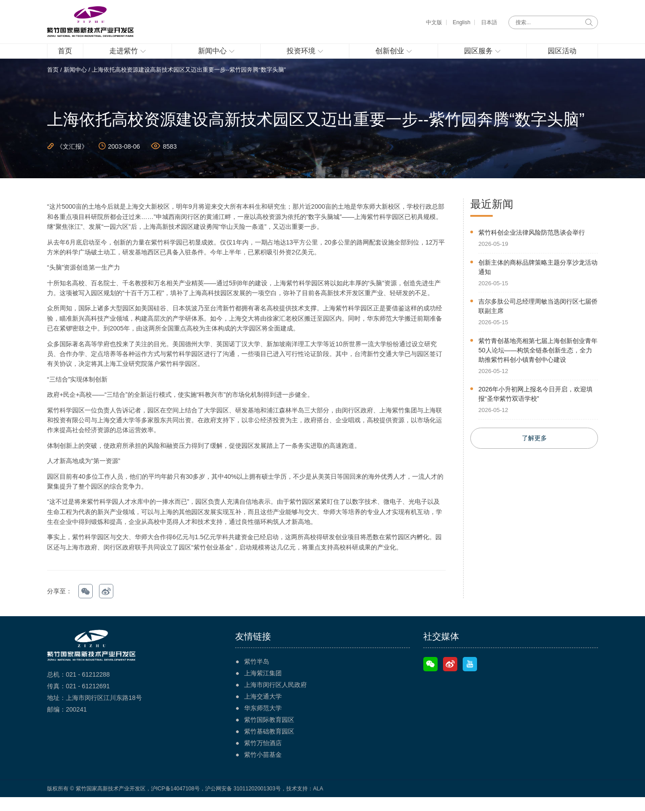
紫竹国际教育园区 (269, 733)
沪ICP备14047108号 (175, 802)
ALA (318, 802)
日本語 (489, 22)
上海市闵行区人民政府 (275, 698)
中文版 (434, 22)
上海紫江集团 (263, 687)
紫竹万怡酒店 (263, 756)
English (461, 22)
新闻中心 (75, 83)
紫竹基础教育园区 (269, 745)
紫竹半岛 (256, 675)
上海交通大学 (263, 710)
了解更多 (534, 452)
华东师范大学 (263, 721)
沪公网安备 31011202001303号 (243, 802)
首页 (53, 83)
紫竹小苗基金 (263, 768)
